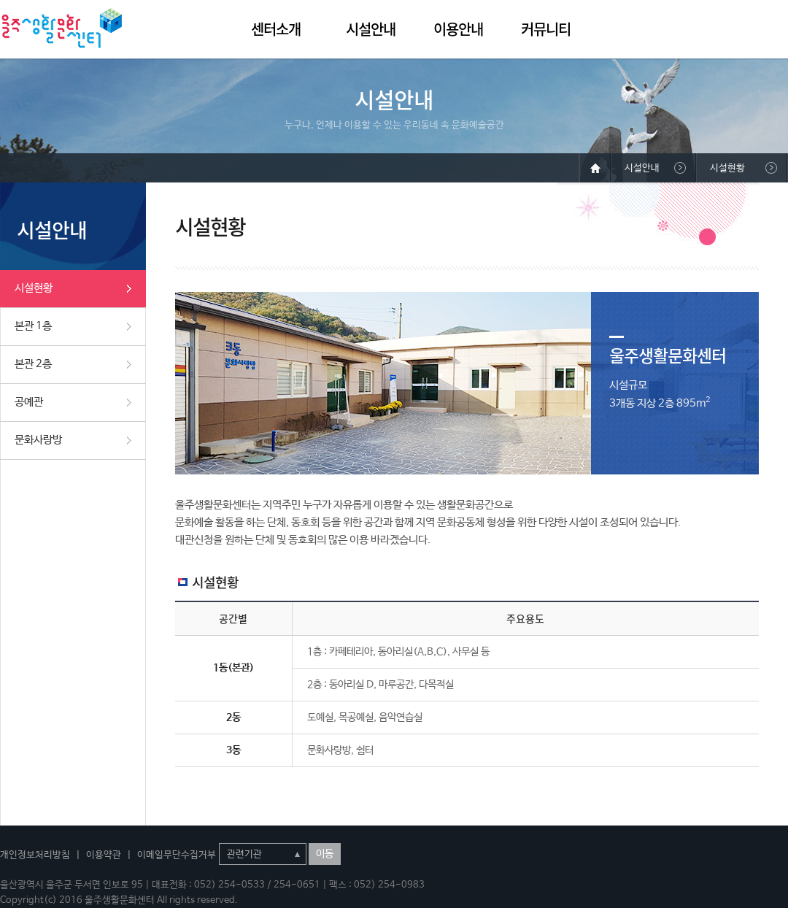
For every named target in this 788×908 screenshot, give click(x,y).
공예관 (29, 402)
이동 (324, 854)
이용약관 (103, 855)
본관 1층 (33, 326)
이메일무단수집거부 (176, 855)
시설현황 (34, 288)
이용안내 (458, 28)
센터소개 (276, 28)
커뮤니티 (546, 28)
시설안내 (370, 28)
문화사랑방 (38, 440)
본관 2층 (33, 364)
